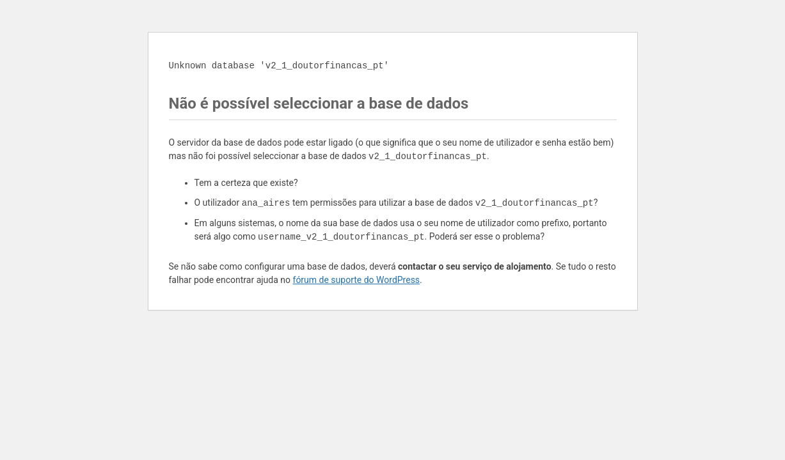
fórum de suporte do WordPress (356, 280)
